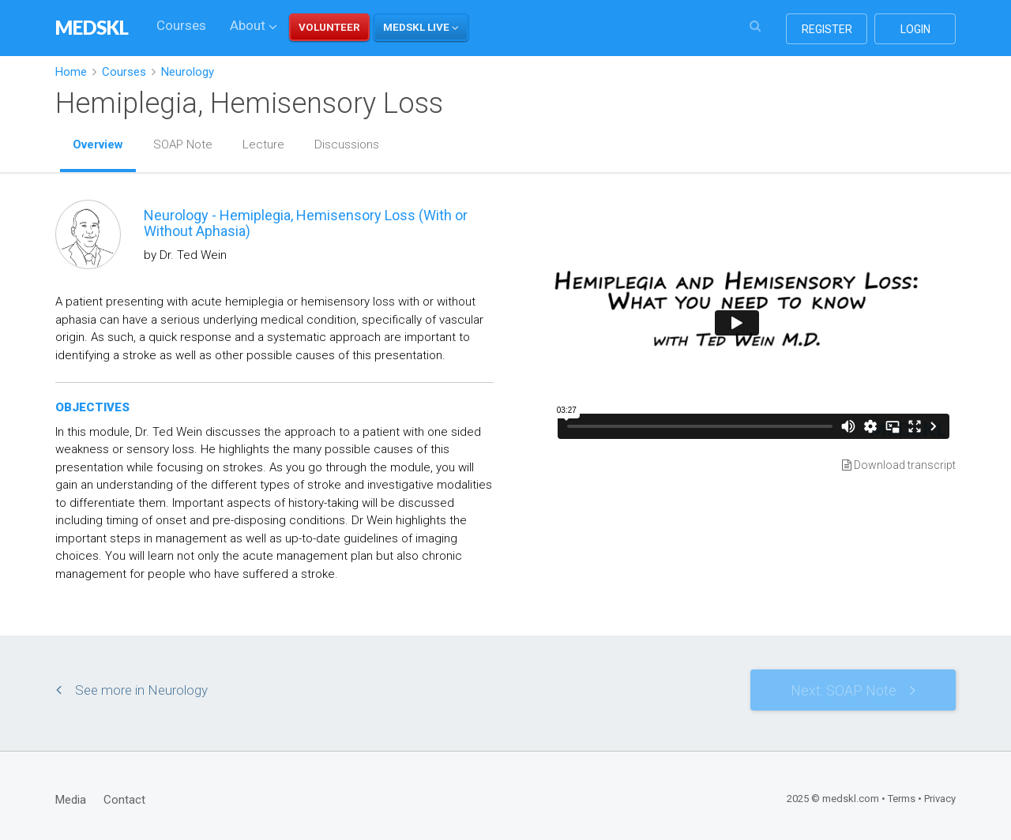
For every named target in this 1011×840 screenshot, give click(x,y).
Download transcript (899, 465)
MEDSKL (92, 27)
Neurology (187, 72)
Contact (124, 800)
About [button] (253, 25)
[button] (421, 27)
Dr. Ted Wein (193, 255)
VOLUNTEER (329, 27)
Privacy (940, 798)
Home (71, 72)
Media (70, 800)
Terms (901, 798)
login (915, 29)
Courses (181, 25)
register (827, 29)
